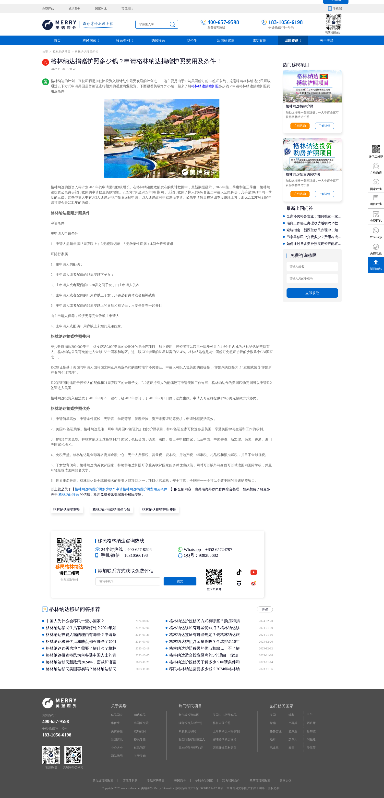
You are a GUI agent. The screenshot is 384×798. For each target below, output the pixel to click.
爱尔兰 (292, 731)
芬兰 (310, 714)
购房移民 (158, 40)
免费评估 (48, 8)
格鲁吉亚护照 (221, 722)
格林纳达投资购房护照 (303, 174)
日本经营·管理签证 (191, 747)
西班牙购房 (130, 780)
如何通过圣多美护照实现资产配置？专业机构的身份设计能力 (314, 243)
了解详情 (324, 125)
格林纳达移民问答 (86, 51)
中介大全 (117, 747)
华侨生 (192, 40)
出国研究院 (225, 40)
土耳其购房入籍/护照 (226, 731)
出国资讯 (293, 40)
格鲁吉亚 (276, 731)
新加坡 (311, 731)
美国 (273, 714)
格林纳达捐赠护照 (205, 86)
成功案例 (74, 8)
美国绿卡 (180, 780)
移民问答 (140, 747)
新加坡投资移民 (189, 714)
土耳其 (292, 722)
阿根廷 (311, 739)
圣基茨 (311, 747)
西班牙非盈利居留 (224, 747)
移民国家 (91, 40)
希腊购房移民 (187, 731)
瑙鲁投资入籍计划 (190, 722)
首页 (57, 40)
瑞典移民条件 (231, 780)
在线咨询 (300, 125)
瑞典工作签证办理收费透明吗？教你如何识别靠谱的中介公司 (314, 223)
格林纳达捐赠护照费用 (159, 509)
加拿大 (292, 739)
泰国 (291, 747)
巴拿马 (274, 747)
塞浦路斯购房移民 (224, 739)
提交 (180, 581)
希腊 (273, 722)
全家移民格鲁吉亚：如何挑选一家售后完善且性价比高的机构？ (314, 216)
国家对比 (101, 8)
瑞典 (291, 714)
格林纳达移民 (61, 51)
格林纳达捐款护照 (299, 106)
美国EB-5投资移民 (225, 714)
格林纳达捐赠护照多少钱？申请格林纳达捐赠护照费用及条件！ (123, 489)
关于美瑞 (327, 40)
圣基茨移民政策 (259, 780)
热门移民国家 (281, 706)
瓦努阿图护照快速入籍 (192, 740)
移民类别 (124, 40)
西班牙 (311, 722)
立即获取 (312, 292)
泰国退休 (285, 780)
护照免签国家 (204, 780)
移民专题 (140, 739)
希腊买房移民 (156, 780)
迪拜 (273, 739)
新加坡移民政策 (103, 780)
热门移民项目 (190, 706)
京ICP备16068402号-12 (202, 787)
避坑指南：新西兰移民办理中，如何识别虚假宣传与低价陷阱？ (314, 229)
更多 (265, 609)
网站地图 (117, 755)
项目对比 (127, 8)
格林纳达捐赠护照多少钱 (111, 509)
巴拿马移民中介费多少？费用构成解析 (314, 236)
